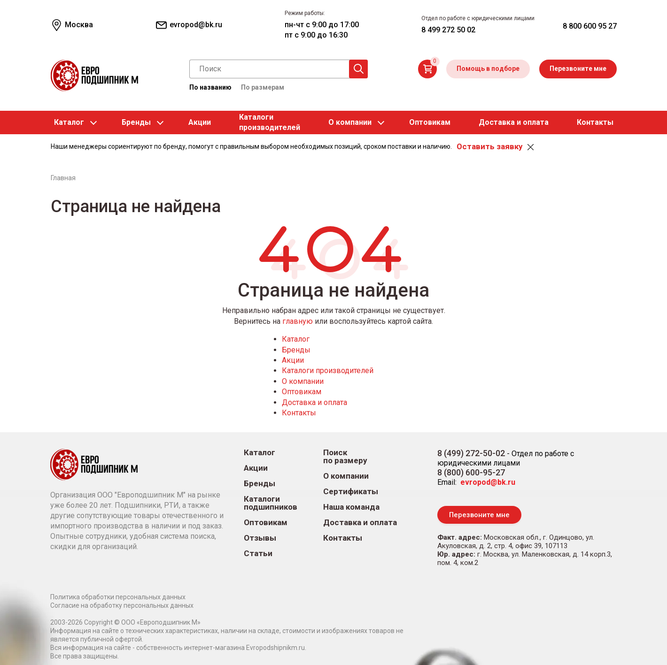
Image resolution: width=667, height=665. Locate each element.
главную (297, 321)
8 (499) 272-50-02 (471, 453)
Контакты (595, 122)
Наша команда (351, 507)
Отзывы (260, 538)
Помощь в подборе (488, 68)
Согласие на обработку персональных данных (122, 605)
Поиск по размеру (345, 457)
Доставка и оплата (514, 122)
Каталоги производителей (327, 370)
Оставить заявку (489, 146)
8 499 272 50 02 (448, 29)
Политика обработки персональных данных (118, 597)
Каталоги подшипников (270, 503)
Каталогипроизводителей (269, 122)
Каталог (69, 122)
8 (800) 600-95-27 (471, 472)
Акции (199, 122)
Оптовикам (429, 122)
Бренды (136, 122)
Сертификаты (350, 492)
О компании (350, 122)
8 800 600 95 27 (590, 26)
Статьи (258, 554)
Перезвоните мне (578, 68)
